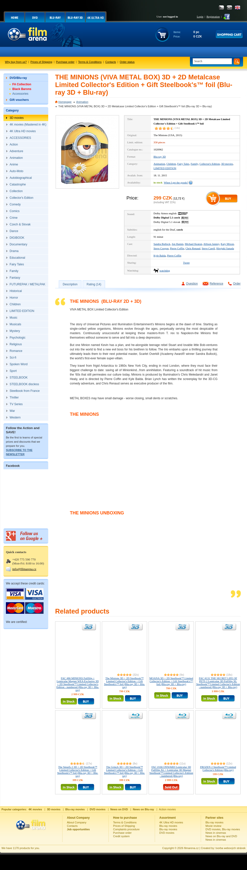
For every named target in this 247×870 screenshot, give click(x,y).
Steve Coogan (161, 248)
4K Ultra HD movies (171, 822)
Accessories (20, 93)
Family (194, 163)
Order (237, 283)
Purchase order (65, 61)
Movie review (213, 825)
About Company (76, 822)
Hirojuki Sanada (225, 248)
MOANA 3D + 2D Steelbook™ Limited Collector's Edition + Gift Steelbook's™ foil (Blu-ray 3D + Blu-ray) (171, 681)
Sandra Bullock (162, 243)
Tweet (186, 262)
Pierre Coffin (177, 248)
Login (200, 16)
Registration (213, 16)
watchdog (164, 270)
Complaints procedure (126, 829)
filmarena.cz (191, 848)
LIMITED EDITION (165, 168)
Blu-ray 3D (160, 156)
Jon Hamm (178, 243)
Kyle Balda (160, 255)
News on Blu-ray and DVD (221, 836)
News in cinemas (215, 832)
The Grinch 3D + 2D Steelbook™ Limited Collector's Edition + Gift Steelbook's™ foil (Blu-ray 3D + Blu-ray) (124, 771)
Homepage (65, 101)
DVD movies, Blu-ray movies (222, 829)
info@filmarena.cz (24, 569)
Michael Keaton (193, 243)
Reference (216, 283)
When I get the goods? (176, 182)
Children (171, 163)
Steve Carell (208, 248)
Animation (82, 101)
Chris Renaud (192, 248)
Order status (127, 61)
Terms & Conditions (90, 61)
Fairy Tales (183, 163)
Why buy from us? (16, 61)
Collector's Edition (210, 163)
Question (192, 283)
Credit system (121, 836)
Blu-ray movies (168, 825)
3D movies (227, 163)
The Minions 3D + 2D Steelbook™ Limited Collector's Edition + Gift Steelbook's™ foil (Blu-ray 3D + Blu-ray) (124, 683)
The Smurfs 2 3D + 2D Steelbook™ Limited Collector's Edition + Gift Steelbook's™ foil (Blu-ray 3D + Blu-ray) (77, 771)
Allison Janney (211, 243)
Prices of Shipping (41, 61)
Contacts (110, 61)
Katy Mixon (227, 243)
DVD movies (166, 832)
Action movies (167, 809)
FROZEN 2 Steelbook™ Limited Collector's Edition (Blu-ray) (218, 768)
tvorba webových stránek (231, 848)
